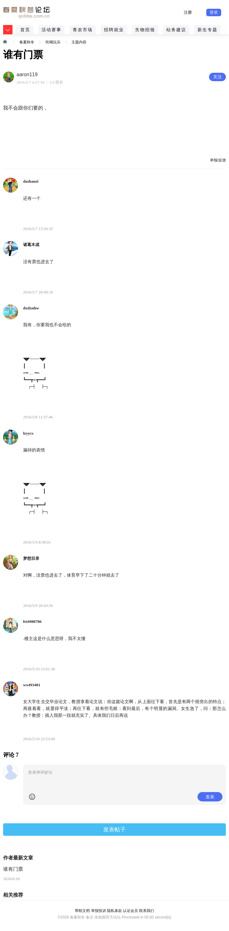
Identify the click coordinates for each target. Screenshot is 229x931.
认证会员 (130, 911)
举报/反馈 (218, 160)
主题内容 (78, 42)
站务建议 (176, 29)
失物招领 (145, 29)
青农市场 (83, 29)
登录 (214, 12)
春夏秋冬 (26, 42)
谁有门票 (13, 869)
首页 (25, 29)
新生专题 (207, 29)
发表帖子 (114, 829)
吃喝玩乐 (53, 42)
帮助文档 (82, 911)
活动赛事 (51, 29)
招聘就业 (114, 29)
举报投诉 (98, 911)
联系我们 (146, 911)
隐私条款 (114, 911)
